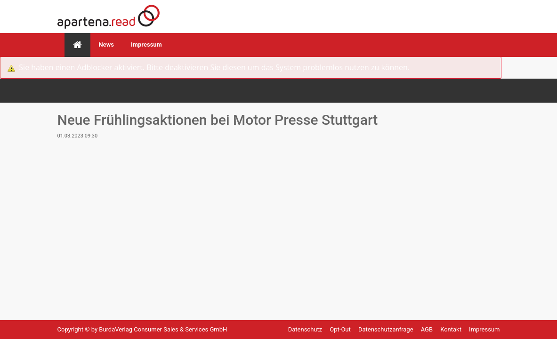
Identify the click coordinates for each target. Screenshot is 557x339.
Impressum (146, 44)
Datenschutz (306, 329)
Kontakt (451, 329)
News (106, 44)
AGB (428, 329)
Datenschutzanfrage (386, 329)
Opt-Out (341, 329)
